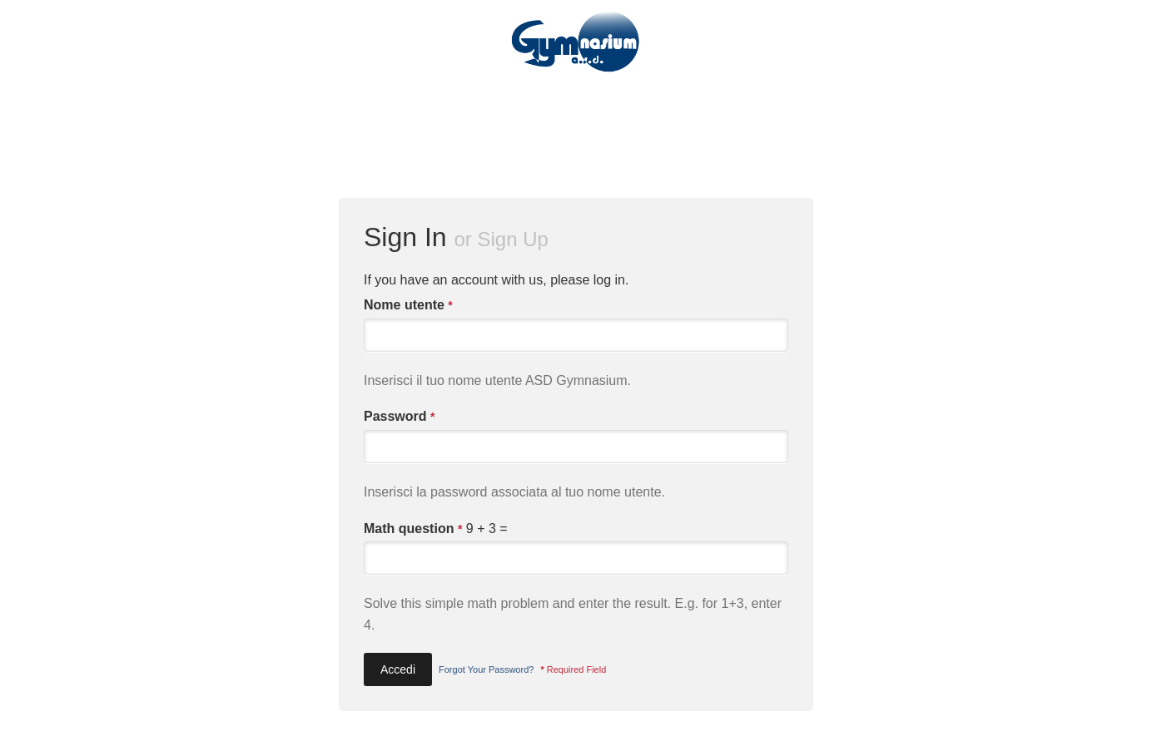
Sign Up (513, 239)
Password (399, 417)
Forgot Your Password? (486, 669)
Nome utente (408, 305)
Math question (413, 529)
